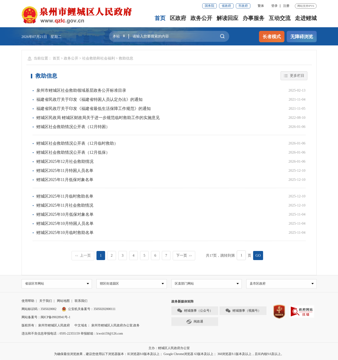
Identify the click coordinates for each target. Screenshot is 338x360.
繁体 (261, 5)
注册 (286, 5)
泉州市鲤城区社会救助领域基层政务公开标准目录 (81, 90)
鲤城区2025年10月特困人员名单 (65, 223)
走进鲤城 (306, 18)
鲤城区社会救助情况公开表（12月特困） (73, 126)
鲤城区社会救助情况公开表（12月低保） (73, 152)
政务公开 (201, 18)
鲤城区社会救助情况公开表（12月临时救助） (77, 143)
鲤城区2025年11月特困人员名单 (64, 170)
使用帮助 (28, 301)
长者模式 (272, 36)
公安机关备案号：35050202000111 (89, 309)
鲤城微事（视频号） (243, 311)
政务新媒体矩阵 (182, 301)
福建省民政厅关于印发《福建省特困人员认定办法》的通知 (89, 99)
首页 (160, 18)
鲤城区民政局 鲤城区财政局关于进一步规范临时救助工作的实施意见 (98, 117)
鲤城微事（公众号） (195, 311)
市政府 (243, 5)
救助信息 (126, 58)
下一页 (184, 255)
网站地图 (63, 301)
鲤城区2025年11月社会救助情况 (64, 205)
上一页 (83, 255)
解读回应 (227, 18)
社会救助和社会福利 (98, 58)
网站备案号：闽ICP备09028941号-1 (46, 317)
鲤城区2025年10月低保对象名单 (65, 214)
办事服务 (253, 18)
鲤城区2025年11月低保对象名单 (64, 179)
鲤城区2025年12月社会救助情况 (65, 161)
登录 (274, 5)
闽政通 (194, 322)
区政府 (178, 18)
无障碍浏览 (301, 36)
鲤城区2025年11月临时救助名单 (64, 196)
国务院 (209, 5)
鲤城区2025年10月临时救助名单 (65, 232)
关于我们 (45, 301)
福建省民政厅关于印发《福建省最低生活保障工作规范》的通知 (93, 108)
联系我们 (81, 301)
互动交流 (280, 18)
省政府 (226, 5)
